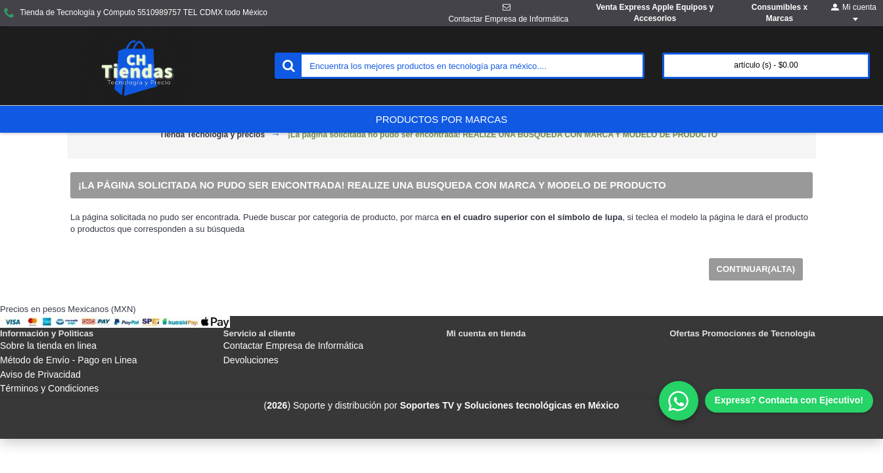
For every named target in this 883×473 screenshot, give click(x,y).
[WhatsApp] (766, 400)
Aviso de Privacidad (40, 374)
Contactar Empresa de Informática (293, 345)
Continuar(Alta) (756, 269)
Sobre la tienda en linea (48, 345)
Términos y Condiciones (49, 388)
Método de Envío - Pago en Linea (68, 360)
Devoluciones (251, 360)
